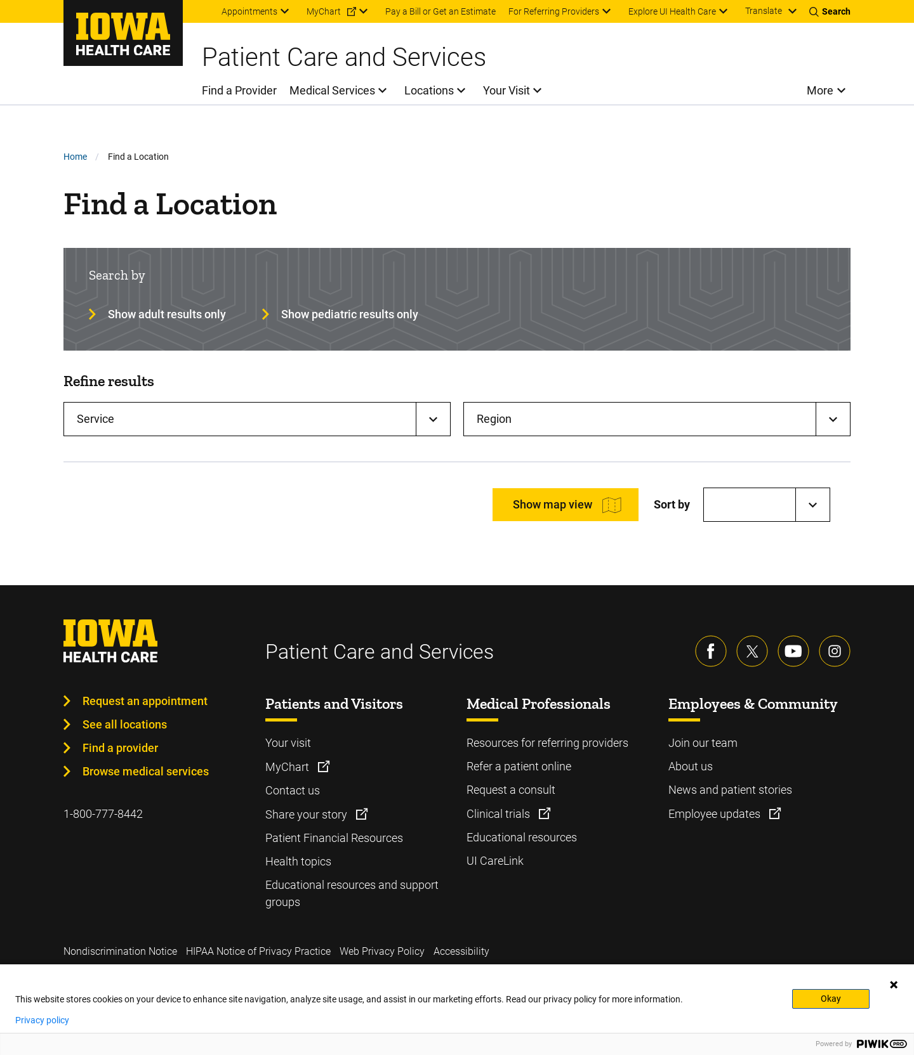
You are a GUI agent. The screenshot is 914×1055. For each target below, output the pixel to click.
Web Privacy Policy (382, 951)
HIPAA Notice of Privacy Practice (258, 951)
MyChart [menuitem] (324, 11)
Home (75, 157)
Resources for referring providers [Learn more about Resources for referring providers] (547, 742)
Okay (831, 999)
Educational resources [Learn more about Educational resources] (522, 837)
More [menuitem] (820, 90)
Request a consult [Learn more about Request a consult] (511, 789)
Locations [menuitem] (429, 90)
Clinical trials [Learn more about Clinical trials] (500, 813)
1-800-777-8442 (103, 813)
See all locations (125, 724)
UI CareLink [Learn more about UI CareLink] (495, 860)
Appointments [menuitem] (249, 11)
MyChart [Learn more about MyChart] (288, 766)
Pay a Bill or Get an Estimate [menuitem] (440, 11)
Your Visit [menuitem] (506, 90)
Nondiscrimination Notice (120, 951)
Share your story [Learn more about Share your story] (307, 814)
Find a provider (120, 747)
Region (494, 418)
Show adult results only (167, 314)
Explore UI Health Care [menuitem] (672, 11)
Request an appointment (145, 701)
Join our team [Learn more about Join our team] (703, 742)
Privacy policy (42, 1020)
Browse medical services (146, 771)
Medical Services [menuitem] (332, 90)
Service (95, 418)
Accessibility (461, 951)
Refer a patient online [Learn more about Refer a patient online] (519, 766)
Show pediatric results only (349, 314)
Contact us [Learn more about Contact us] (292, 790)
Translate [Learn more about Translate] (763, 11)
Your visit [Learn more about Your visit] (288, 742)
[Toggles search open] (830, 11)
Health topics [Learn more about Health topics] (298, 861)
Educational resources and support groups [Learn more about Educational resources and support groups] (352, 893)
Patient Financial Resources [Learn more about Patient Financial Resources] (334, 838)
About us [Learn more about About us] (690, 766)
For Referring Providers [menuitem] (553, 11)
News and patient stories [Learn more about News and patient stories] (730, 789)
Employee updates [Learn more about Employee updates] (715, 813)
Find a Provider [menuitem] (239, 90)
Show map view (552, 504)
